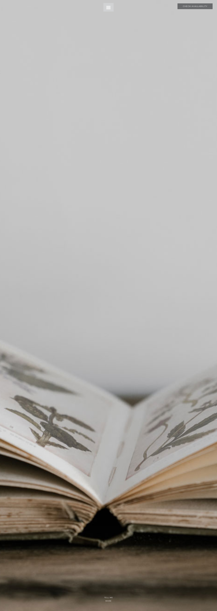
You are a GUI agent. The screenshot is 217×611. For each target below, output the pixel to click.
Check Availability (195, 6)
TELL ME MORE (108, 599)
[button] (109, 7)
